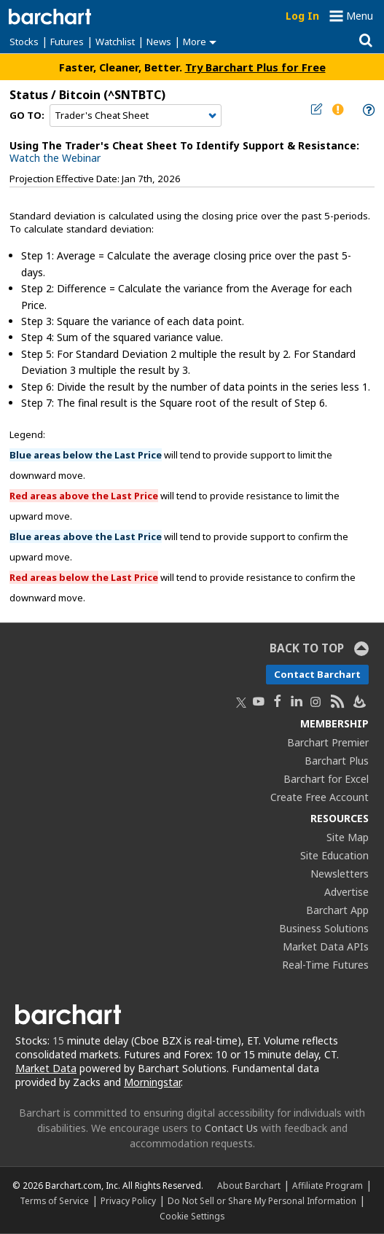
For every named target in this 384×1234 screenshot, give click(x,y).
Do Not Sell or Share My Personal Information (262, 1200)
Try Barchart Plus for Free (255, 67)
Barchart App (337, 910)
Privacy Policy (128, 1200)
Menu (359, 16)
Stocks (24, 41)
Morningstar (152, 1082)
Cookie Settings (192, 1216)
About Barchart (249, 1185)
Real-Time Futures (325, 965)
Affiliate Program (327, 1185)
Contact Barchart (317, 674)
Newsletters (339, 873)
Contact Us (231, 1128)
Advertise (346, 892)
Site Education (334, 855)
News (158, 41)
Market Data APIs (326, 946)
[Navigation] (136, 116)
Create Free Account (319, 797)
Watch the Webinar (55, 158)
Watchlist (115, 41)
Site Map (347, 837)
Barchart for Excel (326, 779)
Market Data (46, 1068)
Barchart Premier (328, 742)
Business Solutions (324, 928)
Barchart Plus (337, 761)
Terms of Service (54, 1200)
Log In (302, 16)
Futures (67, 41)
